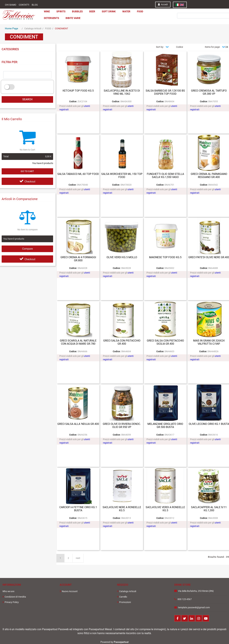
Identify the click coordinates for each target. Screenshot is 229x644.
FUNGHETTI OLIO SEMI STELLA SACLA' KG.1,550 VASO (165, 175)
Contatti (24, 4)
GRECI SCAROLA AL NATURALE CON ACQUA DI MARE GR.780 (78, 342)
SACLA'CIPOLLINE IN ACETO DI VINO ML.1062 (122, 92)
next (78, 558)
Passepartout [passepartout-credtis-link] (121, 642)
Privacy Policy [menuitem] (10, 602)
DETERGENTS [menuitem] (51, 18)
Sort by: (160, 47)
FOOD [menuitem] (140, 11)
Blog (35, 4)
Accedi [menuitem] (163, 4)
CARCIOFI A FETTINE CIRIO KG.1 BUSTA (78, 509)
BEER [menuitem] (92, 11)
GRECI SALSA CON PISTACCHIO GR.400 (121, 342)
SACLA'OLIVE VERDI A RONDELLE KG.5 (165, 509)
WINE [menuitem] (47, 11)
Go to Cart (27, 171)
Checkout (27, 181)
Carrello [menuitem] (122, 596)
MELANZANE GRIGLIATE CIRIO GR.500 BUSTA (165, 425)
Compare (27, 248)
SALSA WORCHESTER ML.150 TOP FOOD (121, 175)
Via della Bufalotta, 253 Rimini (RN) (196, 591)
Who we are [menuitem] (8, 591)
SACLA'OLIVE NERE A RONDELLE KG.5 (122, 509)
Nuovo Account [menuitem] (69, 591)
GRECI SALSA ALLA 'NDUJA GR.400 (78, 423)
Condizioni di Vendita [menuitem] (14, 596)
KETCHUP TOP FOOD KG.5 (78, 90)
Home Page (11, 28)
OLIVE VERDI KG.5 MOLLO (122, 257)
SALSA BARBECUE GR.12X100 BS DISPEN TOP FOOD (165, 92)
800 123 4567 (185, 599)
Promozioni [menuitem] (124, 602)
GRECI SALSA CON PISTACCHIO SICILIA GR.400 (165, 342)
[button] (191, 11)
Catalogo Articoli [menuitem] (126, 591)
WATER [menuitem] (126, 11)
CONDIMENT (61, 28)
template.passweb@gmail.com (194, 607)
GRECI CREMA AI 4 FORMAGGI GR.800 (78, 259)
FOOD (48, 28)
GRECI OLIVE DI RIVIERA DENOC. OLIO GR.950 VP (122, 425)
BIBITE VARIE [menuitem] (73, 18)
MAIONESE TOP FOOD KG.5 (165, 257)
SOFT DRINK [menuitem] (109, 11)
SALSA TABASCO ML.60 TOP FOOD (78, 174)
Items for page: (212, 47)
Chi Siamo (10, 4)
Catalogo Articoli (32, 28)
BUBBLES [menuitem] (77, 11)
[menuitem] (180, 5)
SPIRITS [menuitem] (60, 11)
